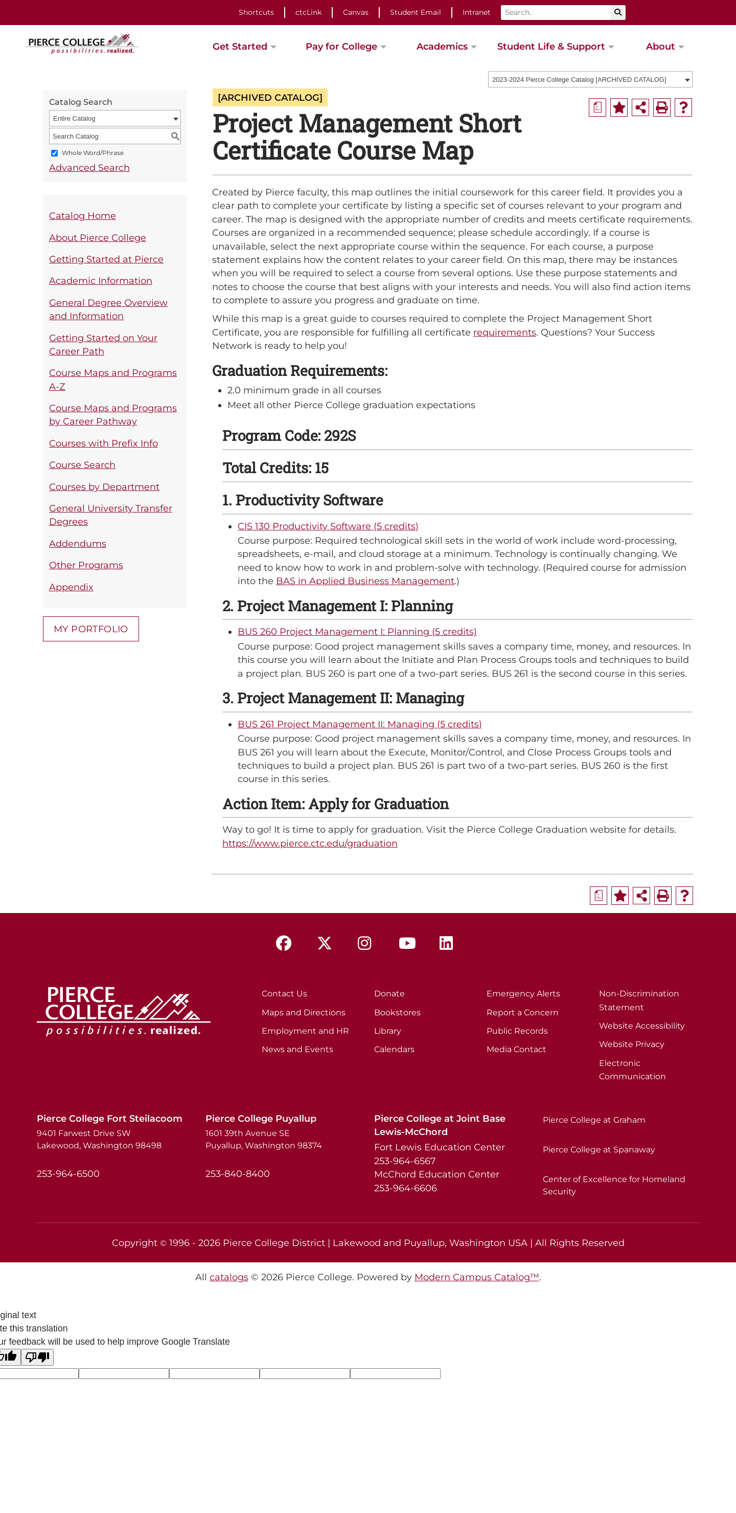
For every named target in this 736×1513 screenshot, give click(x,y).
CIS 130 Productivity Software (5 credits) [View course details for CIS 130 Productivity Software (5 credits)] (328, 526)
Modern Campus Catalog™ (477, 1277)
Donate (389, 993)
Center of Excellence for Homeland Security (614, 1185)
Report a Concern (523, 1012)
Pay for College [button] (341, 46)
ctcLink (308, 12)
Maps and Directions (304, 1012)
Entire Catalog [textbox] (74, 118)
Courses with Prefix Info (103, 443)
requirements (504, 332)
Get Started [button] (240, 46)
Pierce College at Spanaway (599, 1149)
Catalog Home (82, 215)
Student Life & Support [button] (551, 46)
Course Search (82, 464)
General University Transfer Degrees (110, 515)
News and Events (297, 1049)
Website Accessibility (642, 1026)
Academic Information (100, 280)
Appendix (71, 587)
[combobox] (590, 79)
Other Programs (86, 565)
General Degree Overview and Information (108, 309)
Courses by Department (104, 486)
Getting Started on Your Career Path (103, 344)
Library (387, 1031)
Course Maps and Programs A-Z (113, 379)
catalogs (229, 1277)
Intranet (477, 12)
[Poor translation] (37, 1357)
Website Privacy (631, 1044)
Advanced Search (89, 167)
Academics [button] (442, 46)
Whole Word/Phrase (93, 153)
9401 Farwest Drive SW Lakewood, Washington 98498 (99, 1139)
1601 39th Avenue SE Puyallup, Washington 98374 (263, 1139)
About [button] (660, 46)
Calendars (394, 1049)
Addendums (77, 543)
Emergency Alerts (523, 993)
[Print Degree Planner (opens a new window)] (597, 107)
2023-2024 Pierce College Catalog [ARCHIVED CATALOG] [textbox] (579, 79)
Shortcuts (256, 12)
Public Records (517, 1031)
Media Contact (516, 1049)
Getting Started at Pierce (106, 259)
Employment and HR (305, 1031)
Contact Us (284, 993)
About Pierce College (97, 237)
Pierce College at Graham (594, 1120)
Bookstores (397, 1012)
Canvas (356, 12)
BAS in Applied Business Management (365, 580)
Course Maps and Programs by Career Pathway (113, 415)
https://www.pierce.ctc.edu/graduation (310, 843)
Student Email (415, 12)
